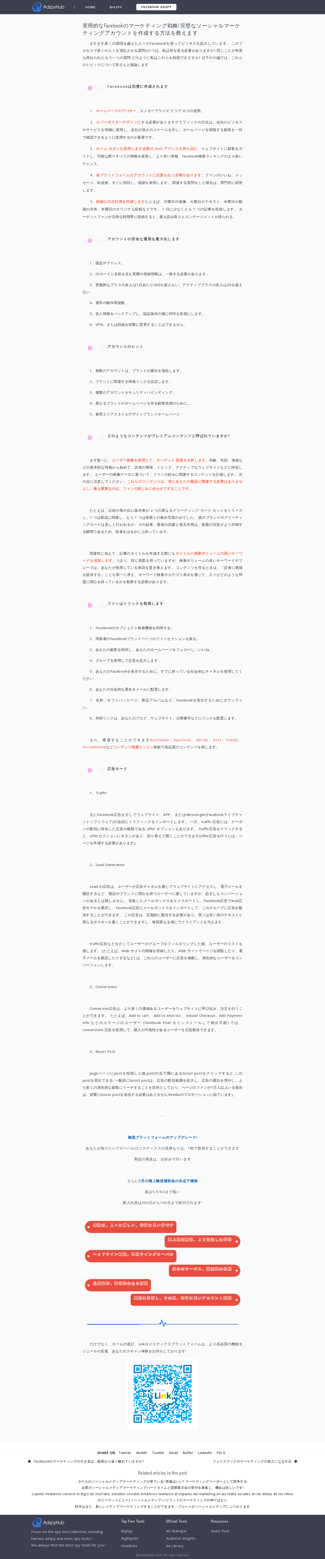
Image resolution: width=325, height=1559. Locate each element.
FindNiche (129, 1546)
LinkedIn (205, 1452)
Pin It (222, 1452)
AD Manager (176, 1531)
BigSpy (116, 7)
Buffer (188, 1452)
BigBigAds (130, 1538)
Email (173, 1452)
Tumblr (158, 1452)
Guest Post (221, 1531)
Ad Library (175, 1546)
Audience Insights (181, 1538)
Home (90, 7)
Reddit (141, 1452)
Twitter (124, 1452)
